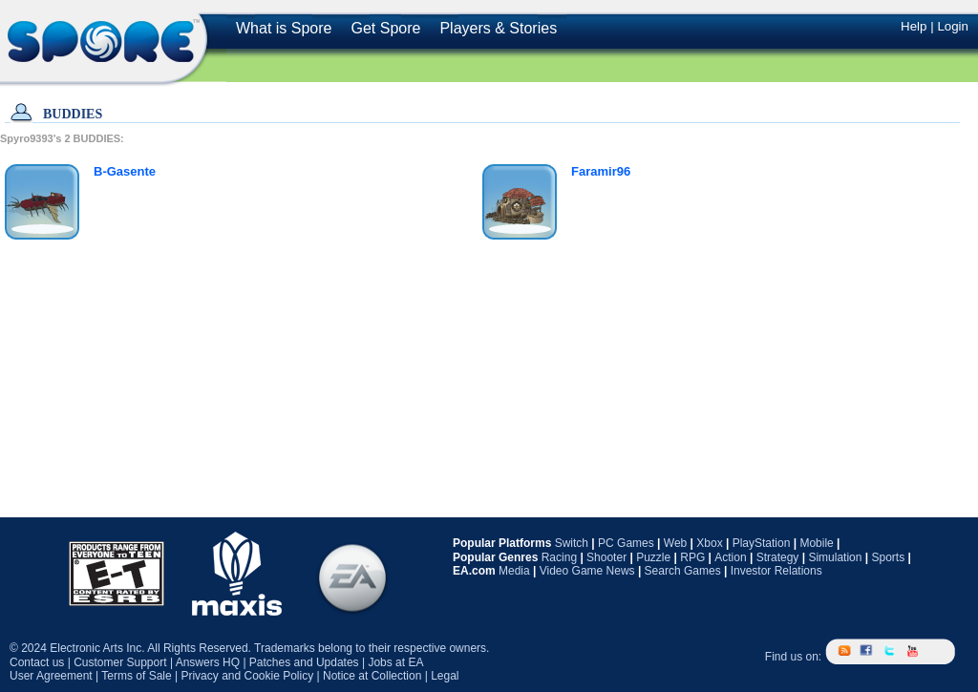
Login (952, 26)
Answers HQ (208, 662)
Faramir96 (600, 171)
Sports (887, 557)
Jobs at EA (395, 662)
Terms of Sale (136, 675)
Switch (571, 543)
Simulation (834, 557)
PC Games (626, 543)
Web (675, 543)
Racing (559, 557)
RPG (692, 557)
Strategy (777, 557)
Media (514, 570)
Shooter (606, 557)
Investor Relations (776, 570)
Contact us (37, 662)
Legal (444, 675)
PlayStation (762, 543)
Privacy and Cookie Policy (247, 675)
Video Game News (587, 570)
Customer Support (120, 662)
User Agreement (51, 675)
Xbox (709, 543)
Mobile (816, 543)
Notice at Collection (372, 675)
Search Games (683, 570)
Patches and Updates (304, 662)
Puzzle (653, 557)
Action (730, 557)
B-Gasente (125, 171)
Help (913, 26)
